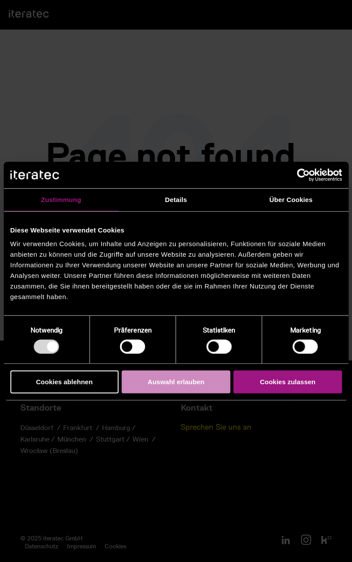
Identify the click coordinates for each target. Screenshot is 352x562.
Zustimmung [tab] (61, 199)
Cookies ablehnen (64, 382)
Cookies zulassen (287, 382)
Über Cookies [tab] (291, 199)
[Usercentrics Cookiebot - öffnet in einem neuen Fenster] (303, 175)
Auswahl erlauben (176, 382)
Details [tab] (176, 199)
